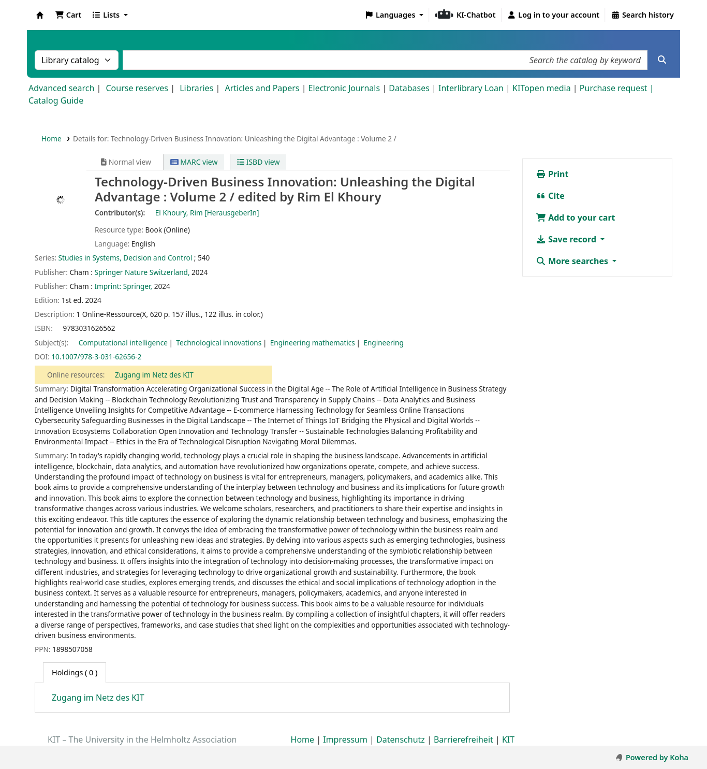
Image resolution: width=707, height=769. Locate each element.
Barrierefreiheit (463, 739)
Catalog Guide (55, 100)
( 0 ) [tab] (74, 672)
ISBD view (258, 162)
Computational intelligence (123, 342)
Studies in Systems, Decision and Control (125, 258)
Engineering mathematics (312, 342)
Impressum (345, 739)
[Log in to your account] (553, 15)
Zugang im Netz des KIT (154, 375)
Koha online (39, 15)
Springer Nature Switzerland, (141, 272)
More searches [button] (573, 261)
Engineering (383, 342)
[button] (68, 15)
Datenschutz (400, 739)
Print (552, 174)
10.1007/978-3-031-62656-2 (96, 356)
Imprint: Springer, (123, 286)
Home (51, 138)
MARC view (194, 162)
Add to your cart (575, 217)
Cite (550, 195)
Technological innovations (218, 342)
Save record (567, 239)
